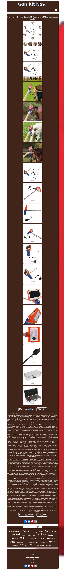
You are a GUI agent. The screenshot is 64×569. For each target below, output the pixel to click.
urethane (42, 545)
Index (32, 551)
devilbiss (15, 545)
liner (47, 531)
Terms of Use (32, 559)
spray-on (44, 542)
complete (32, 532)
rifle (37, 531)
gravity (16, 531)
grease (33, 538)
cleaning (50, 535)
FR (34, 562)
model (24, 535)
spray (52, 541)
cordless (14, 538)
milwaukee (51, 538)
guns (34, 535)
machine (41, 534)
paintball (25, 531)
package (31, 542)
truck (12, 541)
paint (16, 534)
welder (26, 545)
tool (41, 531)
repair (43, 538)
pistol (26, 542)
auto (22, 545)
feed (10, 531)
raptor (37, 542)
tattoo (37, 545)
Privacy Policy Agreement (32, 557)
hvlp (22, 537)
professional (20, 542)
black (32, 544)
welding (29, 535)
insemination (49, 545)
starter (54, 531)
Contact (33, 554)
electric (28, 538)
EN (31, 562)
